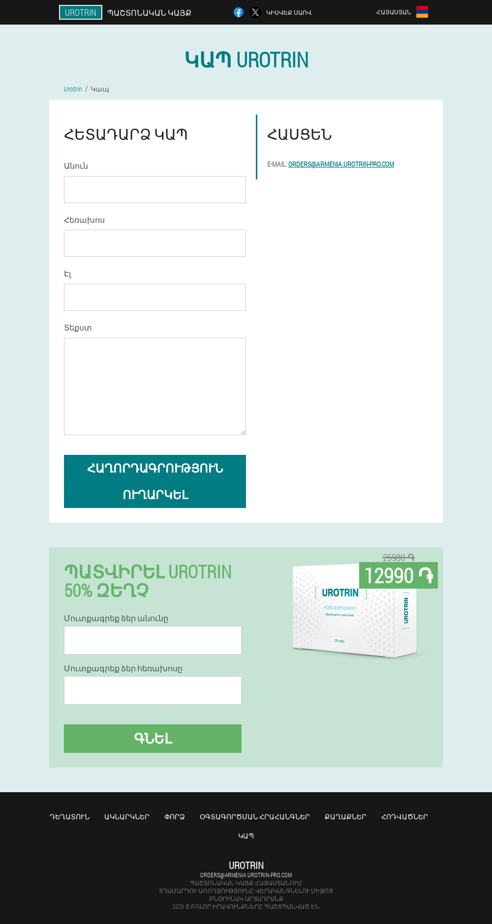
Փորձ (174, 816)
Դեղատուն (70, 816)
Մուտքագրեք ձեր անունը (116, 618)
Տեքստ (78, 327)
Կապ (246, 835)
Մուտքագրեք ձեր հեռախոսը (123, 668)
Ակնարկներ (127, 816)
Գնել (153, 738)
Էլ (67, 273)
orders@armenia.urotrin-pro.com (341, 164)
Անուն (76, 165)
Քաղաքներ (346, 816)
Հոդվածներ (404, 816)
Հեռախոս (84, 219)
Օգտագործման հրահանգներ (255, 816)
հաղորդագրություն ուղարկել (155, 481)
